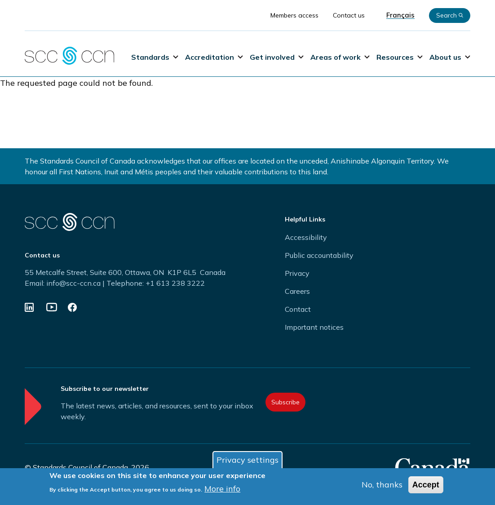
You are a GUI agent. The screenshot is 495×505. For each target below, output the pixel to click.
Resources (399, 57)
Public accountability (319, 255)
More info (222, 490)
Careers (297, 291)
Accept (425, 486)
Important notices (314, 327)
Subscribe (285, 402)
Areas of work (340, 57)
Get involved (277, 57)
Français (400, 15)
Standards (154, 57)
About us (449, 57)
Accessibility (306, 237)
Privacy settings (247, 461)
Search (449, 15)
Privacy (297, 273)
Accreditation (214, 57)
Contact (298, 309)
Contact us (349, 15)
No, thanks (382, 486)
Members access (294, 15)
